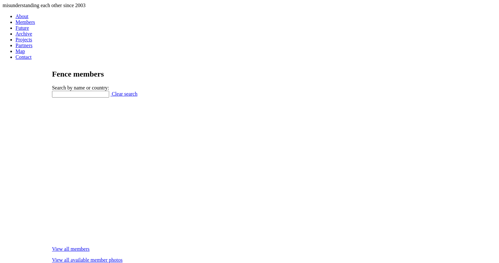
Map (20, 51)
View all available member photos (87, 260)
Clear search (124, 94)
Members (25, 22)
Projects (24, 39)
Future (22, 28)
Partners (24, 45)
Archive (24, 34)
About (22, 16)
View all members (70, 249)
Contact (24, 57)
